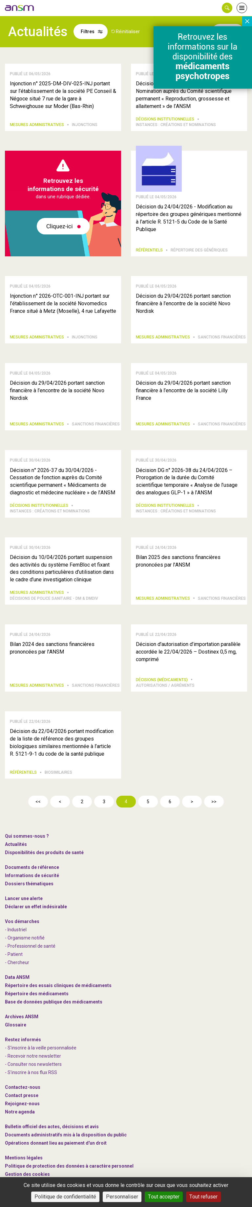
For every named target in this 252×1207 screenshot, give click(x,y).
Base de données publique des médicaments (53, 1001)
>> (214, 801)
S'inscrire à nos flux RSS (32, 1072)
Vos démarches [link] (22, 921)
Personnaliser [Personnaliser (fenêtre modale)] (122, 1197)
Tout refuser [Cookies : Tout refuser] (203, 1197)
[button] (227, 8)
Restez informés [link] (23, 1039)
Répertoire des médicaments (37, 993)
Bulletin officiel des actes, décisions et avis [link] (52, 1126)
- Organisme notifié (25, 937)
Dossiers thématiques (29, 883)
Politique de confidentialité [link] (65, 1197)
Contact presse (21, 1095)
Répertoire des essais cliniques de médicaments (58, 985)
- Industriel (16, 929)
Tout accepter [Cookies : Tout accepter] (163, 1197)
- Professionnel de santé (30, 946)
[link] (19, 8)
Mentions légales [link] (24, 1157)
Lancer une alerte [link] (24, 898)
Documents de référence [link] (32, 867)
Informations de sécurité (32, 875)
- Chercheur (17, 962)
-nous (22, 1103)
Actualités (16, 844)
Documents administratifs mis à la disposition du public (66, 1134)
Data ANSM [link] (17, 977)
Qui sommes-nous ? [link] (27, 836)
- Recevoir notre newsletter (33, 1056)
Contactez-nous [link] (22, 1087)
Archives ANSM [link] (21, 1016)
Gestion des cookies (27, 1174)
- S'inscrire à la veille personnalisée (40, 1047)
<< (38, 801)
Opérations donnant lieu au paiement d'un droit (56, 1143)
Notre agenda (20, 1111)
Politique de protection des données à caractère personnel (69, 1166)
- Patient (14, 954)
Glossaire (15, 1024)
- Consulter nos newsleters (33, 1064)
